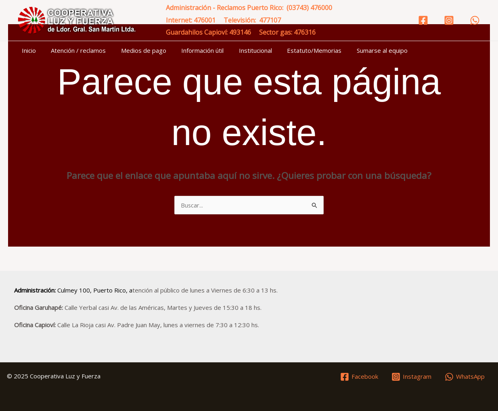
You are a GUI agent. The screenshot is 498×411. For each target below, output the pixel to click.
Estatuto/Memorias (297, 50)
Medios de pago (136, 50)
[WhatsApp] (475, 20)
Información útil (192, 50)
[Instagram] (449, 20)
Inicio (27, 50)
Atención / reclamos (73, 50)
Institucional (241, 50)
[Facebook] (423, 20)
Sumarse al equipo (362, 50)
